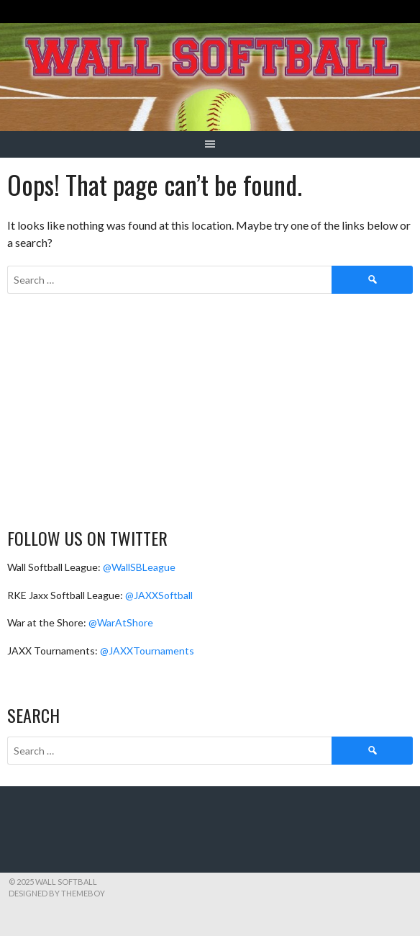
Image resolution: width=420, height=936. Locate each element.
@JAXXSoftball (159, 595)
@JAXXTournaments (147, 650)
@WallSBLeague (139, 567)
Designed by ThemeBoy (57, 893)
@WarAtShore (120, 622)
